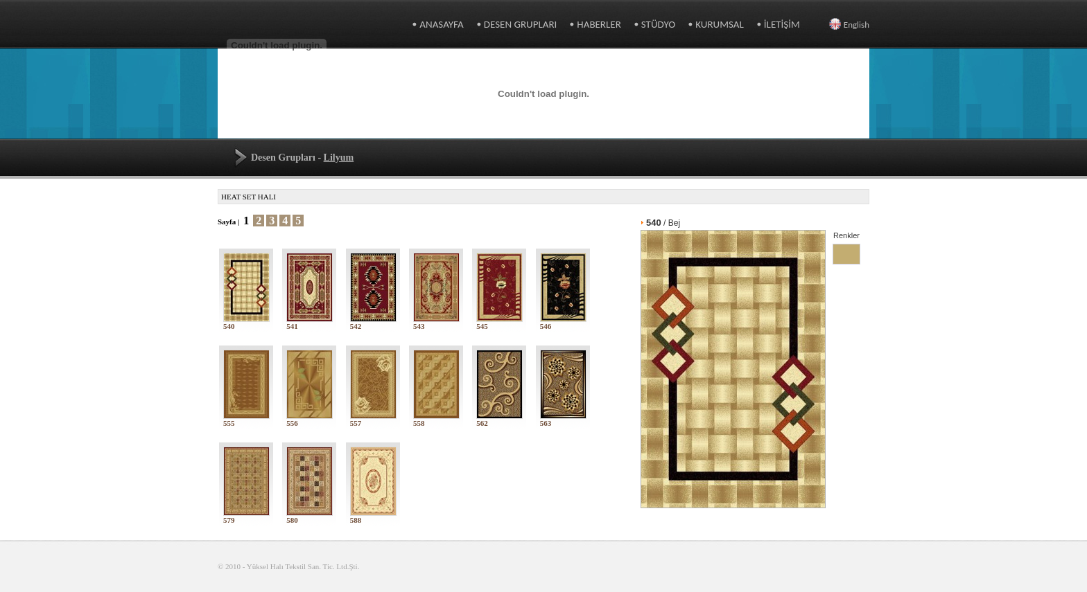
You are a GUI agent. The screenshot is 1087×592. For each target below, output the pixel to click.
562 (499, 419)
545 (499, 322)
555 (246, 419)
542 (373, 322)
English (849, 24)
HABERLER (598, 24)
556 (309, 419)
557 (373, 419)
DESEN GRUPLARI (520, 24)
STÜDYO (658, 24)
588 (373, 516)
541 (309, 322)
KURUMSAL (719, 24)
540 (246, 322)
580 (309, 516)
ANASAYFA (441, 24)
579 (246, 516)
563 (563, 419)
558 (436, 419)
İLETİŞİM (782, 24)
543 (436, 322)
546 (563, 322)
